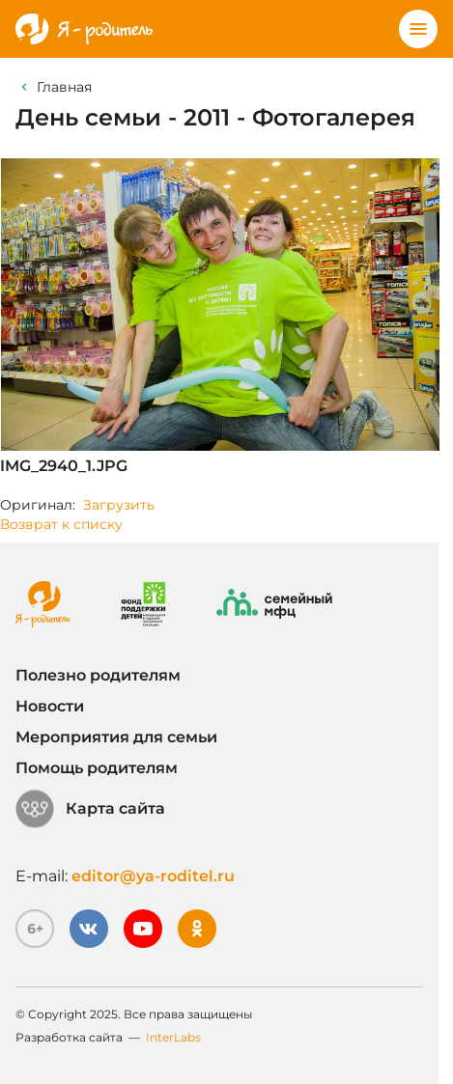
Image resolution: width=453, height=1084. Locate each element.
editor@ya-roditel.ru (153, 876)
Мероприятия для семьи (116, 737)
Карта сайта (90, 809)
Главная (64, 87)
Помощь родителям (96, 768)
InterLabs (173, 1037)
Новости (49, 706)
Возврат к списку (61, 524)
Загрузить (119, 505)
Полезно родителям (98, 675)
